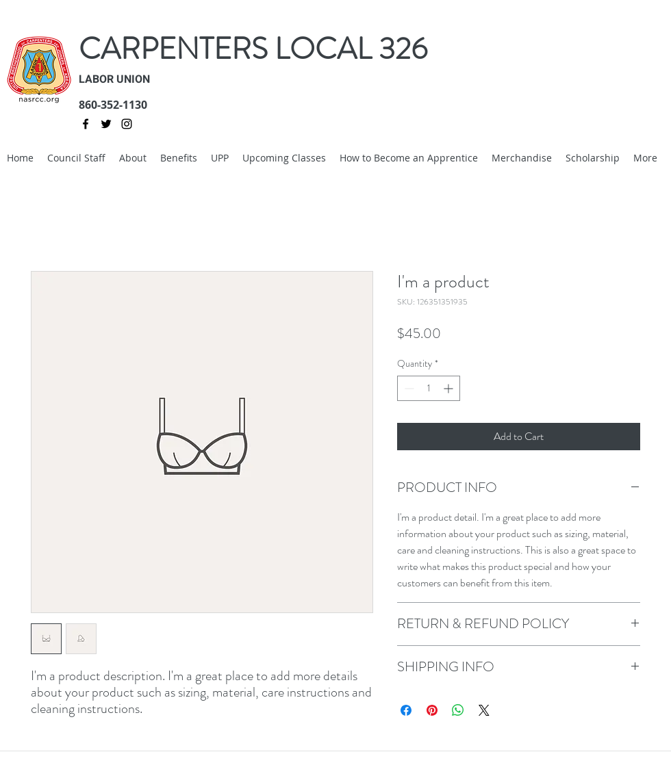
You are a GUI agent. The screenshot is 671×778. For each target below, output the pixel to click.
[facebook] (85, 124)
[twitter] (106, 124)
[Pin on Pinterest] (432, 710)
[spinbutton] (428, 388)
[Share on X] (484, 710)
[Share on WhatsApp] (458, 710)
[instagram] (127, 124)
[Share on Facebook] (406, 710)
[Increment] (449, 388)
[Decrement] (407, 388)
